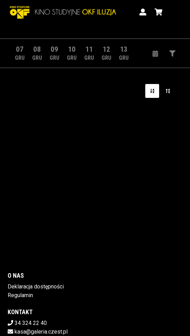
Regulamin (20, 295)
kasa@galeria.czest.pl (41, 331)
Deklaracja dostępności (36, 286)
